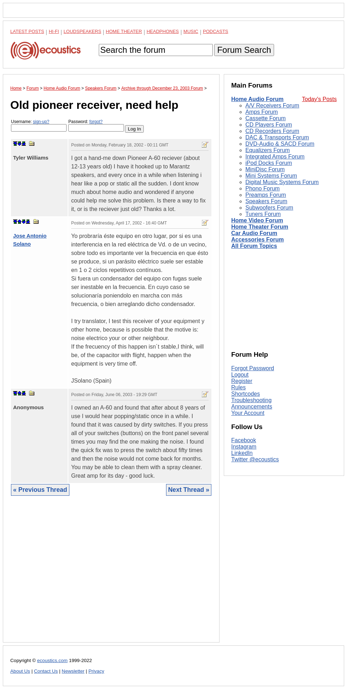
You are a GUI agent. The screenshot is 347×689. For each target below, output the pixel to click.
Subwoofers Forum (269, 208)
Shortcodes (245, 394)
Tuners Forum (263, 214)
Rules (238, 387)
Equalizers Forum (267, 150)
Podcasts (215, 31)
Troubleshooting (251, 400)
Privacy (96, 671)
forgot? (95, 121)
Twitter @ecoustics (255, 459)
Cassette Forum (265, 118)
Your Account (247, 413)
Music (190, 31)
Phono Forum (262, 188)
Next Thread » (188, 489)
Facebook (243, 440)
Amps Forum (261, 112)
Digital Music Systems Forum (282, 182)
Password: (96, 125)
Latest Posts (27, 31)
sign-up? (41, 121)
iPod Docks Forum (268, 163)
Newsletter (73, 671)
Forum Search (244, 50)
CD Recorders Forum (272, 131)
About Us (20, 671)
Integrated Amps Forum (275, 157)
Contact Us (46, 671)
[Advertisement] (111, 574)
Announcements (251, 407)
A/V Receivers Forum (272, 105)
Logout (240, 375)
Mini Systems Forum (271, 176)
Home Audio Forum (257, 99)
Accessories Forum (257, 240)
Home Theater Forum (259, 227)
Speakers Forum (266, 201)
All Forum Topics (254, 246)
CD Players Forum (268, 125)
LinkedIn (242, 453)
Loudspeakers (82, 31)
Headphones (163, 31)
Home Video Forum (257, 220)
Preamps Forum (265, 195)
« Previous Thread (40, 489)
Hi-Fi (54, 31)
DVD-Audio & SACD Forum (279, 144)
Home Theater (124, 31)
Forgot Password (252, 368)
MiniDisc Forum (265, 169)
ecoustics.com (52, 660)
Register (241, 381)
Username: (39, 125)
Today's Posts (319, 99)
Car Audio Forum (254, 233)
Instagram (243, 447)
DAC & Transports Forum (277, 137)
